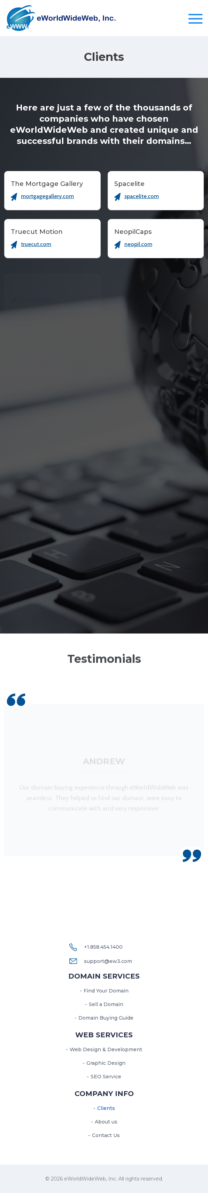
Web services (104, 1035)
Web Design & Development (106, 1049)
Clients (106, 1108)
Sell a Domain (106, 1004)
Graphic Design (105, 1063)
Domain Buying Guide (105, 1018)
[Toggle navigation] (195, 19)
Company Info (104, 1093)
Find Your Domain (106, 991)
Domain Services (104, 976)
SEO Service (106, 1076)
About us (106, 1122)
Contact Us (106, 1135)
